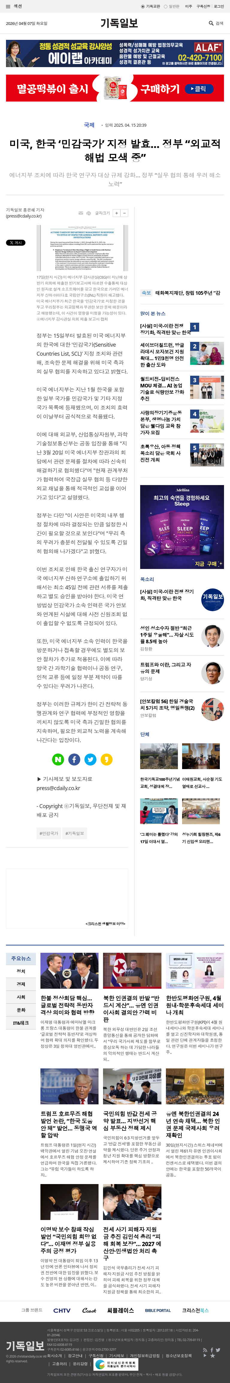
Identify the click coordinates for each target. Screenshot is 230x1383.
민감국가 (50, 833)
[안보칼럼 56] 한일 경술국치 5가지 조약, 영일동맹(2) (167, 704)
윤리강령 (80, 1364)
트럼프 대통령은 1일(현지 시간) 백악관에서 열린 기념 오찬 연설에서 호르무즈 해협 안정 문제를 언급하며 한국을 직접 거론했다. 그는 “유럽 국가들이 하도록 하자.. (68, 1160)
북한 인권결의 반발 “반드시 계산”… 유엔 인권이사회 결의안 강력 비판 (131, 1009)
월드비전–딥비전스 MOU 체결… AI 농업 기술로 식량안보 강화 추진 (162, 389)
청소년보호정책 (179, 1355)
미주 (188, 6)
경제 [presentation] (21, 984)
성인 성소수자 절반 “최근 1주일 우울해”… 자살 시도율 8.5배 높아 (167, 635)
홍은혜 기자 (33, 210)
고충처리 (59, 1364)
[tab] (21, 971)
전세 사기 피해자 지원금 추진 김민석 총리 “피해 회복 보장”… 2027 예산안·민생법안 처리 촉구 (132, 1244)
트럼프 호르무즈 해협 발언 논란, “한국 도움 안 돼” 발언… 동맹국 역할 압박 (68, 1124)
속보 (146, 293)
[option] (161, 767)
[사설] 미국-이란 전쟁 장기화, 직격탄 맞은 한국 (165, 329)
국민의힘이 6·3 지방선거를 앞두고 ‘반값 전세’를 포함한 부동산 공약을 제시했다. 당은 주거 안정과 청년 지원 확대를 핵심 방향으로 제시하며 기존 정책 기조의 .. (132, 1150)
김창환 (146, 649)
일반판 (174, 6)
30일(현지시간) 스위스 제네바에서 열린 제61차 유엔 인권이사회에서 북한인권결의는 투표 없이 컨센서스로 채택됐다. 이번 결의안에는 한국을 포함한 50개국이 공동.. (194, 1160)
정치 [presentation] (21, 971)
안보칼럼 (148, 715)
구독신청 (203, 6)
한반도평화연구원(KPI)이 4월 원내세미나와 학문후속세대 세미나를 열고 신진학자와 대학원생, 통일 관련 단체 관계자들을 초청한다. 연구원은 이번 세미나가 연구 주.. (195, 1037)
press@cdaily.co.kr (23, 216)
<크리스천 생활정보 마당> (105, 923)
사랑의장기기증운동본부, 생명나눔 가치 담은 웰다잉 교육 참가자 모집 (161, 423)
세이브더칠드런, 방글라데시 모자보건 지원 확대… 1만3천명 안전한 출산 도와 (162, 355)
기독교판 (153, 6)
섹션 (14, 6)
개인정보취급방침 (145, 1355)
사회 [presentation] (21, 997)
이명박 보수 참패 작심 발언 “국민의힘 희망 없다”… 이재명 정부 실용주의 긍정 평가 (68, 1240)
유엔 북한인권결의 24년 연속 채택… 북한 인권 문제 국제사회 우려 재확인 (193, 1124)
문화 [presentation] (21, 1010)
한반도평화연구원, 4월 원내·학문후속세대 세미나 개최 (195, 1005)
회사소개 (54, 1355)
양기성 (146, 679)
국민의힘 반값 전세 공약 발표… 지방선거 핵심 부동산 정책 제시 (130, 1121)
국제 (89, 125)
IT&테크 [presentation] (21, 1023)
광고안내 (75, 1355)
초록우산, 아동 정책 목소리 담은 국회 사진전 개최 (160, 453)
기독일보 (76, 833)
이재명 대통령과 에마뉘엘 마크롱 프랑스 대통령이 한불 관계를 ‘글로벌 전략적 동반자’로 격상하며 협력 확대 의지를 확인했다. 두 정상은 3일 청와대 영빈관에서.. (69, 1034)
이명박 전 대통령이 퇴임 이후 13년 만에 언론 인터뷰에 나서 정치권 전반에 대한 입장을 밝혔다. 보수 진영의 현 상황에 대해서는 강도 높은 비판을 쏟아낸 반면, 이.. (69, 1272)
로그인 (219, 6)
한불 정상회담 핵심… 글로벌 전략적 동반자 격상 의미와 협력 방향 (67, 1005)
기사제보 (116, 1355)
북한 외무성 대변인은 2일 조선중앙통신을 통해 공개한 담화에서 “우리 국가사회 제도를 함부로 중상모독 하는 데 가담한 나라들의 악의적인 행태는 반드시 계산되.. (132, 1044)
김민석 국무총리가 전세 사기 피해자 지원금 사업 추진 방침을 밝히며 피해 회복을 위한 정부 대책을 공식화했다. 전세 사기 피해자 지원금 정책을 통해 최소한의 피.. (132, 1280)
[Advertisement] (182, 244)
